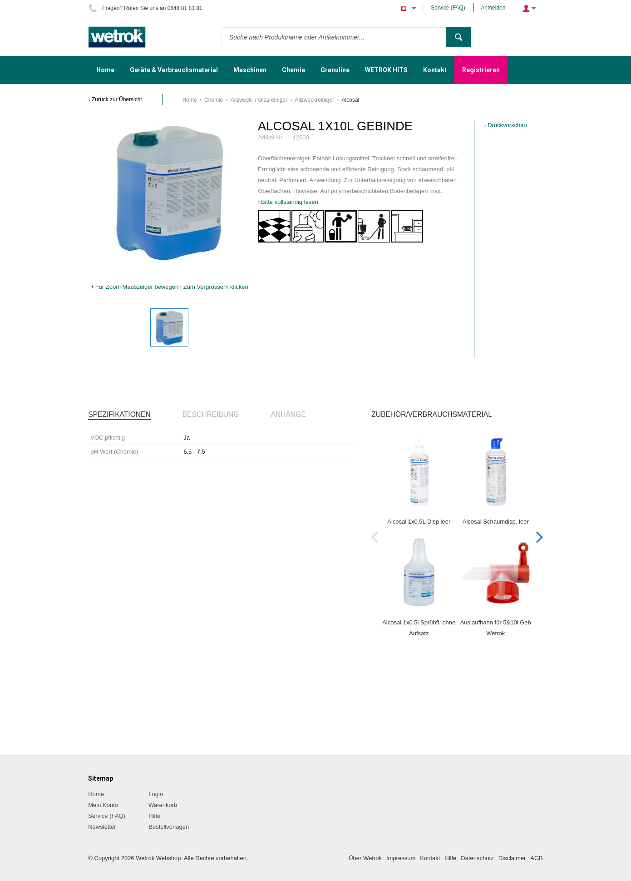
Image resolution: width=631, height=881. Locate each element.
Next (539, 537)
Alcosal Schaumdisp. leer (496, 521)
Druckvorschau (507, 125)
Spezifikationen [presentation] (119, 414)
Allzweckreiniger (314, 100)
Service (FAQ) (448, 8)
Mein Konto (103, 805)
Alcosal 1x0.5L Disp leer (418, 521)
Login (155, 794)
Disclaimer (512, 858)
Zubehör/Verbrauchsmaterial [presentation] (431, 414)
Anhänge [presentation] (288, 414)
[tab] (119, 415)
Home (189, 100)
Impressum (400, 858)
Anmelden (493, 8)
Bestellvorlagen (168, 826)
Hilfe (154, 815)
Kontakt (430, 858)
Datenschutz (477, 858)
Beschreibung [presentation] (210, 414)
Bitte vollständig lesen (289, 201)
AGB (536, 858)
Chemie (213, 100)
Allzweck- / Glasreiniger (259, 100)
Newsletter (102, 826)
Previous (374, 537)
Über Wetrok (365, 858)
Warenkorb (162, 805)
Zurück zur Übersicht (117, 99)
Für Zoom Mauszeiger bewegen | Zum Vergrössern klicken (171, 286)
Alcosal (351, 100)
